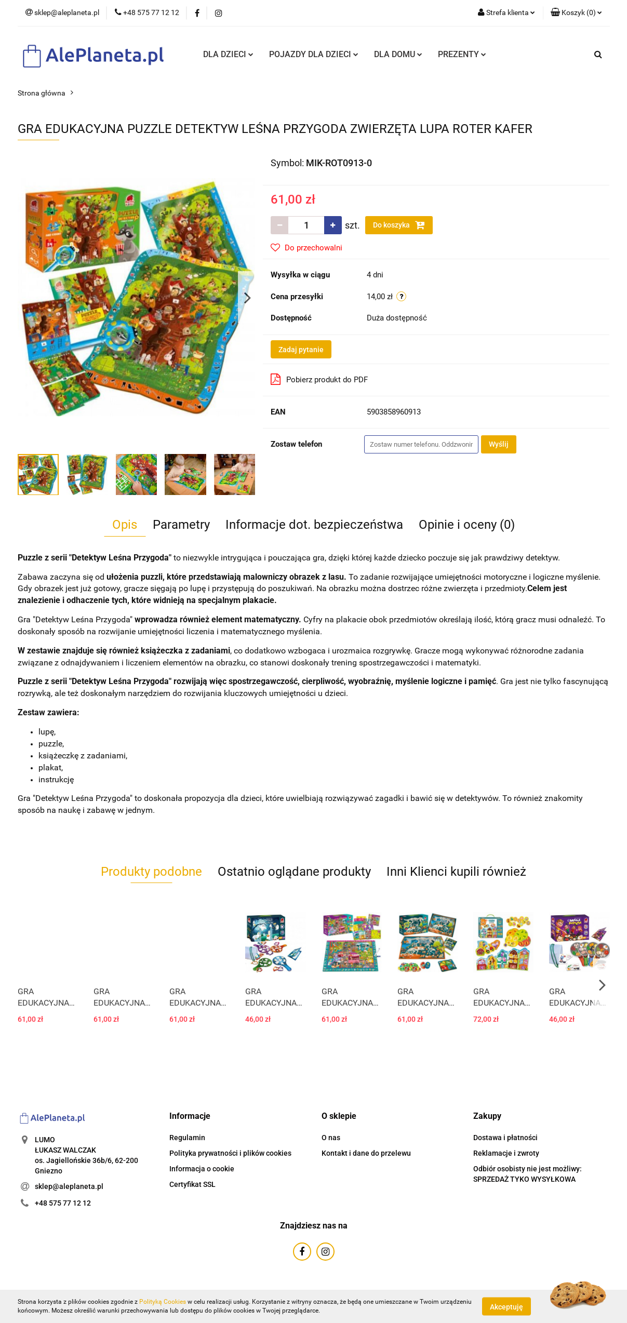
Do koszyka (399, 225)
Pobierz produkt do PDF (319, 379)
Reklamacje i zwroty (506, 1153)
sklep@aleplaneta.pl (69, 1186)
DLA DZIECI (228, 54)
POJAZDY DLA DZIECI (313, 54)
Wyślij (499, 444)
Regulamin (187, 1137)
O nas (331, 1137)
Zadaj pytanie (301, 349)
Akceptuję (506, 1306)
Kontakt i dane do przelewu (366, 1153)
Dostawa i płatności (505, 1137)
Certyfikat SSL (192, 1184)
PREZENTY (462, 54)
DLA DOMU (398, 54)
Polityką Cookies (162, 1301)
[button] (576, 13)
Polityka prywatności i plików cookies (230, 1153)
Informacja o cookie (201, 1169)
